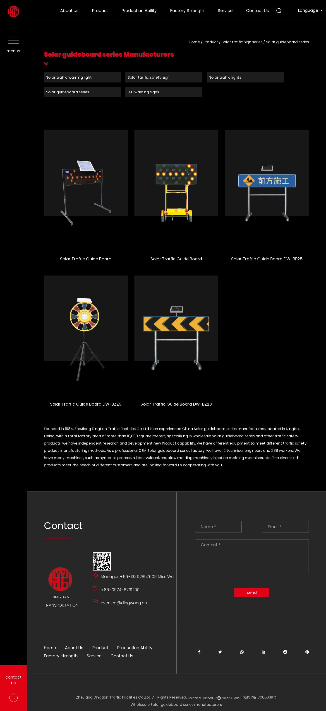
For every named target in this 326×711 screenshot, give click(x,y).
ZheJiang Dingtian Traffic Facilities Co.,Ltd (112, 428)
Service (225, 10)
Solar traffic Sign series (242, 42)
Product (100, 10)
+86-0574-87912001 (121, 590)
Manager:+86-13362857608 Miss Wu (137, 576)
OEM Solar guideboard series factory (172, 450)
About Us (69, 10)
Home (194, 42)
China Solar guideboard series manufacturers (223, 428)
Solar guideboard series (67, 92)
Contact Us (257, 10)
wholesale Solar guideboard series (224, 436)
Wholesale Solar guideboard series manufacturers (176, 704)
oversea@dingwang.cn (124, 603)
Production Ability (139, 10)
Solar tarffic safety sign (149, 77)
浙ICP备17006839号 (260, 697)
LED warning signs (143, 92)
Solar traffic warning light (69, 77)
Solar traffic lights (225, 77)
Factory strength (187, 10)
